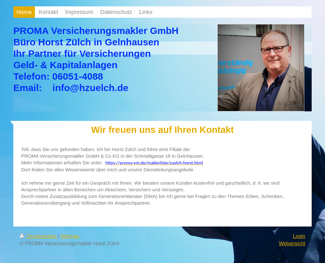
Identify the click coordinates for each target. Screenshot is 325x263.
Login (299, 236)
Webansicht (292, 243)
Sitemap (70, 236)
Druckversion (39, 236)
